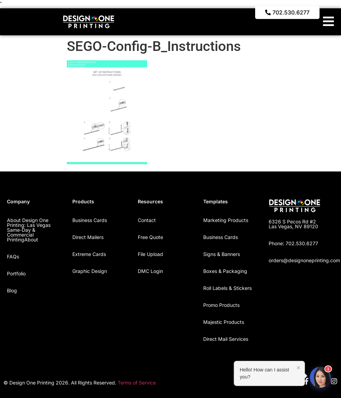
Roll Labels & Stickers (227, 288)
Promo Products (221, 305)
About (31, 239)
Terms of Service (137, 383)
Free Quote (150, 237)
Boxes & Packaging (225, 271)
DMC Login (150, 271)
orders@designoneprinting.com (304, 260)
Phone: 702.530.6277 (293, 243)
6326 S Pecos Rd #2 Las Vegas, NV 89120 (293, 224)
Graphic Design (89, 271)
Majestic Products (223, 322)
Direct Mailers (88, 237)
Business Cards (89, 220)
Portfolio (16, 273)
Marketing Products (225, 220)
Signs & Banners (221, 254)
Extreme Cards (89, 254)
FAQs (13, 256)
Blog (12, 290)
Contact (147, 220)
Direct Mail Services (225, 339)
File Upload (150, 254)
